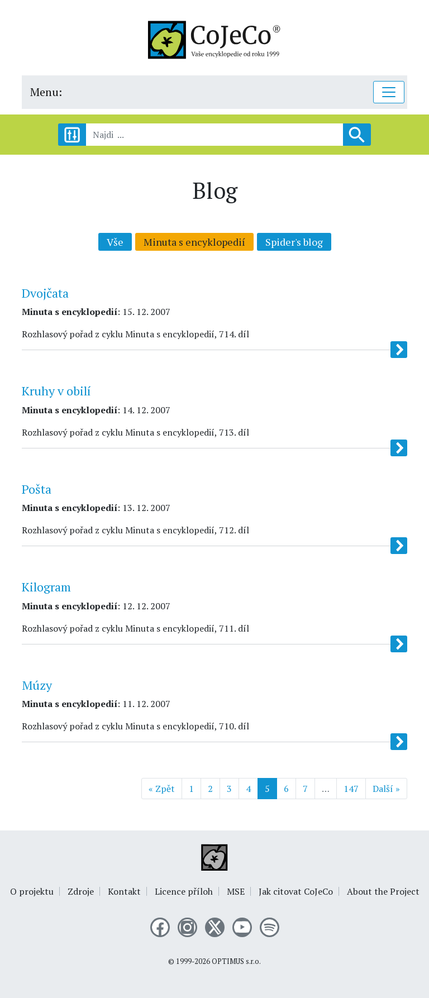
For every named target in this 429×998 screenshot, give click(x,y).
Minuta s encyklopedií (194, 242)
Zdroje (81, 891)
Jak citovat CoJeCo (296, 891)
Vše (115, 242)
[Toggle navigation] (388, 92)
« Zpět (162, 788)
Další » (386, 788)
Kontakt (124, 891)
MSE (236, 891)
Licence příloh (184, 891)
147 (351, 788)
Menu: (46, 91)
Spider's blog (294, 242)
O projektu (32, 891)
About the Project (383, 891)
